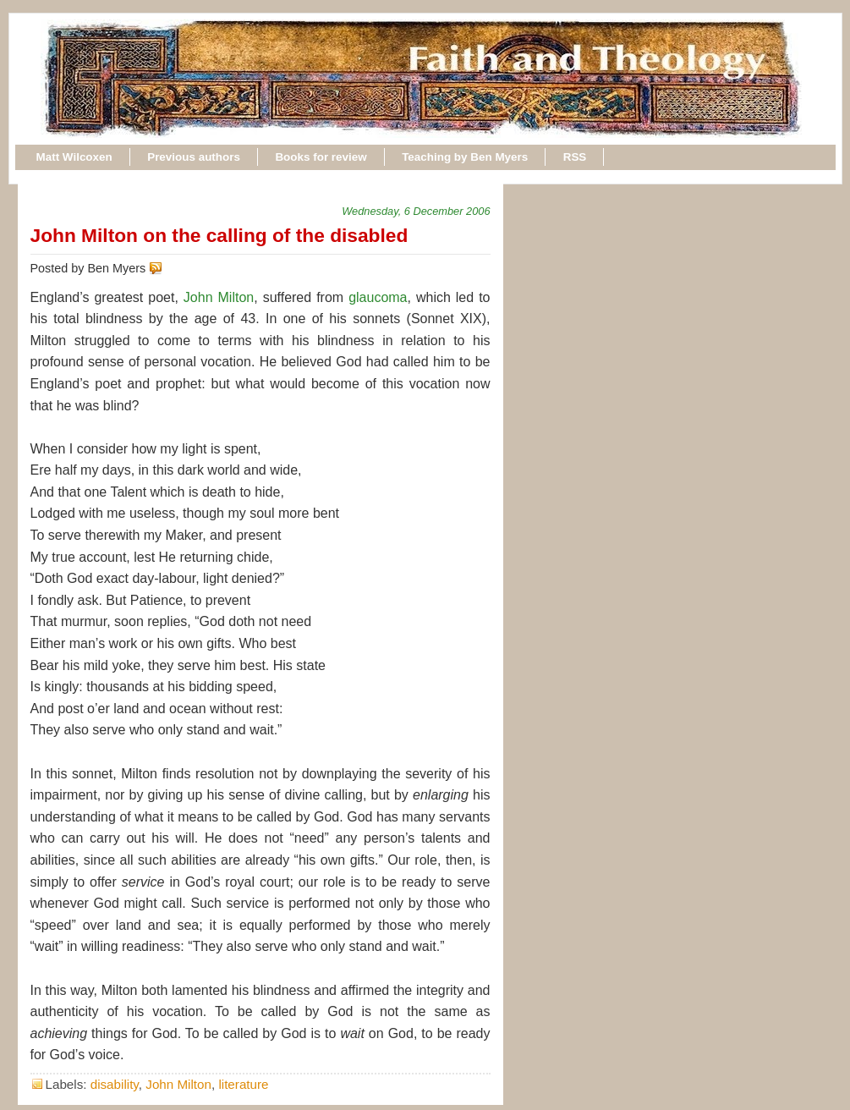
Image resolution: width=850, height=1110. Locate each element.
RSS (575, 157)
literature (243, 1084)
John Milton (219, 297)
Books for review (320, 157)
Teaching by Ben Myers (465, 157)
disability (114, 1084)
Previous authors (193, 157)
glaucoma (377, 297)
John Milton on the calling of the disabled (219, 235)
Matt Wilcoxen (74, 157)
